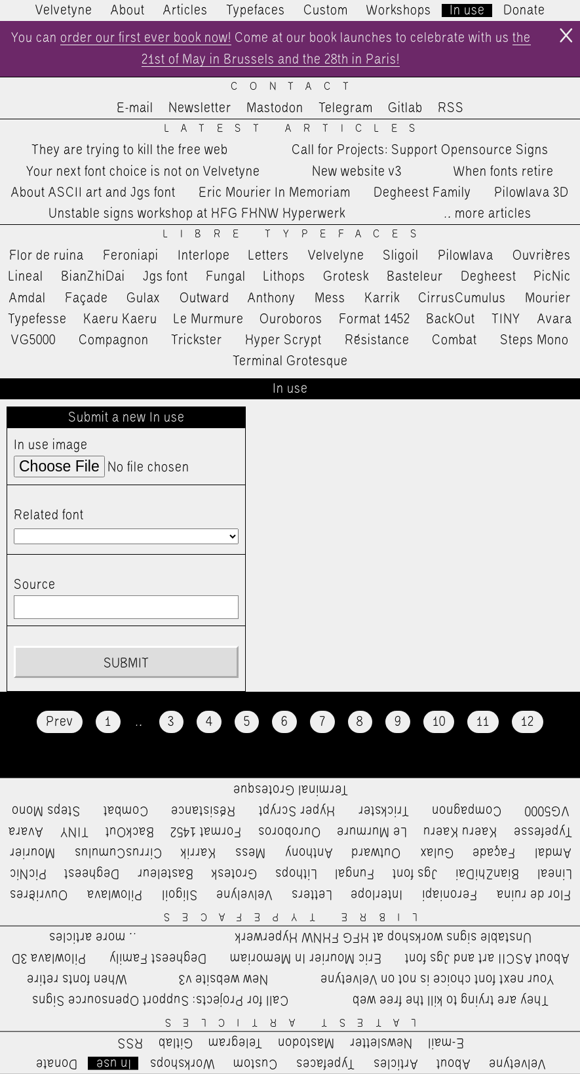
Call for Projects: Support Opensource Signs (420, 150)
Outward (204, 298)
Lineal (26, 276)
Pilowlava (465, 255)
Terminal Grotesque (290, 361)
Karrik (382, 298)
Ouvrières (541, 255)
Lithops (284, 276)
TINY (506, 319)
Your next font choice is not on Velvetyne (143, 171)
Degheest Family (422, 192)
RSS (451, 108)
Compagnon (114, 340)
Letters (268, 255)
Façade (86, 298)
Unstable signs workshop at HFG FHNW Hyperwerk (196, 213)
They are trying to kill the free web (129, 150)
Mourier (548, 298)
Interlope (204, 255)
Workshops (398, 10)
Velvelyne (336, 255)
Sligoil (401, 255)
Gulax (143, 298)
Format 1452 (374, 319)
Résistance (377, 340)
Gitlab (405, 108)
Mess (330, 298)
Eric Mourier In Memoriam (275, 192)
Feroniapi (131, 255)
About (128, 10)
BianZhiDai (93, 276)
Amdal (27, 298)
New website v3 (357, 171)
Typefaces (255, 10)
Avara (554, 319)
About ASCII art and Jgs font (93, 192)
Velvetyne (63, 10)
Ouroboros (291, 319)
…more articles (487, 213)
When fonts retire (504, 171)
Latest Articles (296, 129)
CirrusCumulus (462, 298)
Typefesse (37, 319)
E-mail (135, 108)
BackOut (450, 319)
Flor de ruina (46, 255)
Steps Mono (534, 340)
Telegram (346, 108)
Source (35, 584)
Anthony (272, 298)
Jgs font (165, 276)
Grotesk (346, 276)
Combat (454, 340)
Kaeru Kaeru (120, 319)
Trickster (196, 340)
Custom (325, 10)
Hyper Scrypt (283, 340)
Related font (49, 515)
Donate (524, 10)
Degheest (488, 276)
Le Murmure (209, 319)
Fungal (226, 276)
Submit (126, 663)
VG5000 (33, 340)
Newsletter (199, 108)
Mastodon (274, 108)
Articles (185, 10)
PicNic (552, 276)
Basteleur (415, 276)
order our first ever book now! (145, 38)
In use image (51, 445)
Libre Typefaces (296, 234)
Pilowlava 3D (531, 192)
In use (467, 10)
